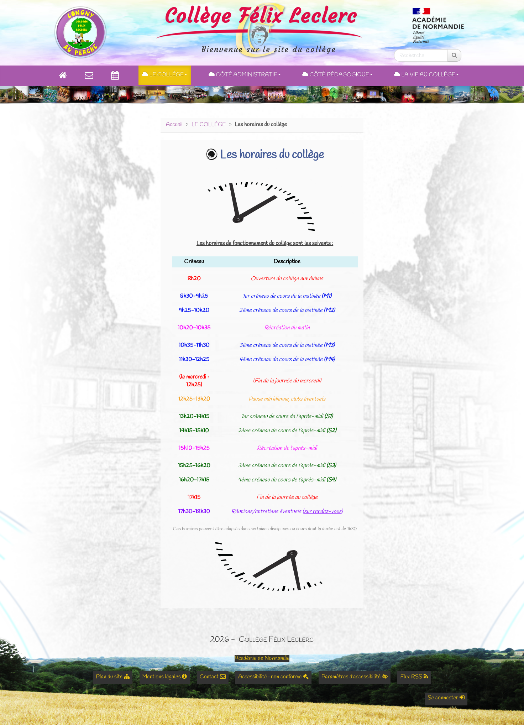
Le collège (164, 75)
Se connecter (446, 698)
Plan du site (113, 677)
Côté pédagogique (337, 75)
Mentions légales (164, 677)
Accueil (174, 125)
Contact (213, 677)
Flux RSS (414, 677)
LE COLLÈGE (209, 125)
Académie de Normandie (262, 658)
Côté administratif (245, 75)
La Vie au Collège (426, 75)
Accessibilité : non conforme (273, 677)
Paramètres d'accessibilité (354, 677)
